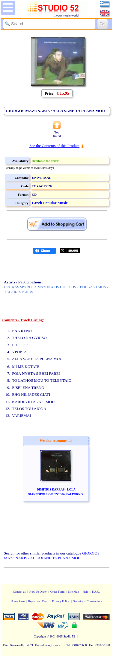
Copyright (40, 636)
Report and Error (38, 601)
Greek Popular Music (49, 202)
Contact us (19, 591)
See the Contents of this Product (54, 145)
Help (85, 591)
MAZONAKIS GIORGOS (56, 287)
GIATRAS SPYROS (19, 287)
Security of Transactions (87, 601)
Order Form (57, 591)
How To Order (38, 591)
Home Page (17, 601)
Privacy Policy (61, 601)
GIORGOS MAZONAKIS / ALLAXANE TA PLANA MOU (52, 555)
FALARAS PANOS (19, 292)
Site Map (73, 591)
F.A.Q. (96, 591)
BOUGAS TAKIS (93, 287)
